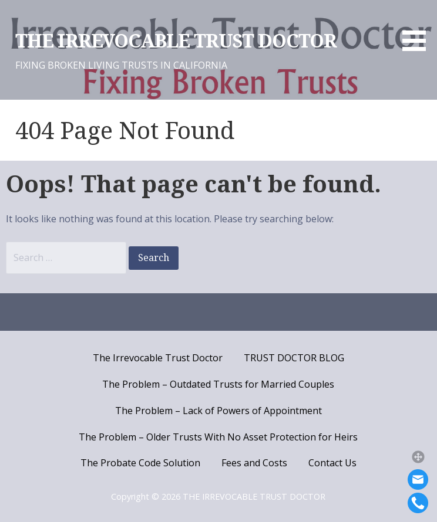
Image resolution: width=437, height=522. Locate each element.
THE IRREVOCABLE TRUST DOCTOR (176, 41)
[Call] (418, 503)
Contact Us (332, 462)
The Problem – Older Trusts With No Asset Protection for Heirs (218, 437)
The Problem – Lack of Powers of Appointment (218, 410)
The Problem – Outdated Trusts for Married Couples (218, 384)
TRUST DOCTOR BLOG (294, 357)
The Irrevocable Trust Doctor (158, 357)
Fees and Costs (254, 462)
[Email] (418, 479)
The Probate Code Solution (140, 462)
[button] (418, 456)
